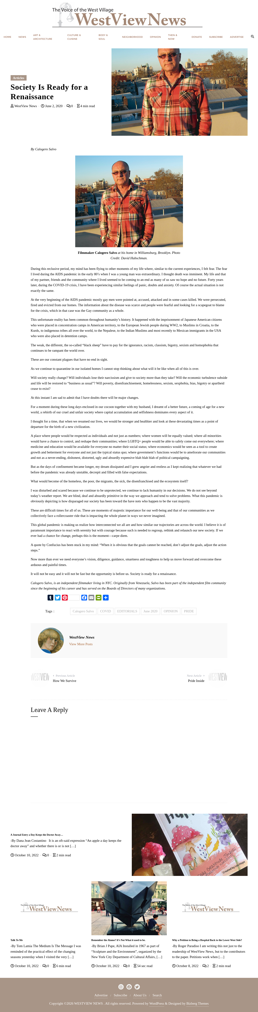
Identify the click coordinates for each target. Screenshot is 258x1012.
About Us (139, 995)
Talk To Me (17, 940)
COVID (105, 611)
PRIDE (189, 611)
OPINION (171, 611)
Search (157, 995)
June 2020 (150, 611)
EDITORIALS (127, 611)
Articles (18, 78)
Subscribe (120, 995)
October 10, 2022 (25, 855)
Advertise (101, 995)
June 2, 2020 (52, 106)
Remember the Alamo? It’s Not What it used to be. (118, 940)
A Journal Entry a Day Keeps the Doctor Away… (37, 834)
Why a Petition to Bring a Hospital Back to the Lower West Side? (207, 940)
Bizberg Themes (197, 1003)
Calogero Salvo (83, 611)
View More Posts (81, 644)
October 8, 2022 (185, 966)
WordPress (156, 1003)
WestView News (24, 106)
